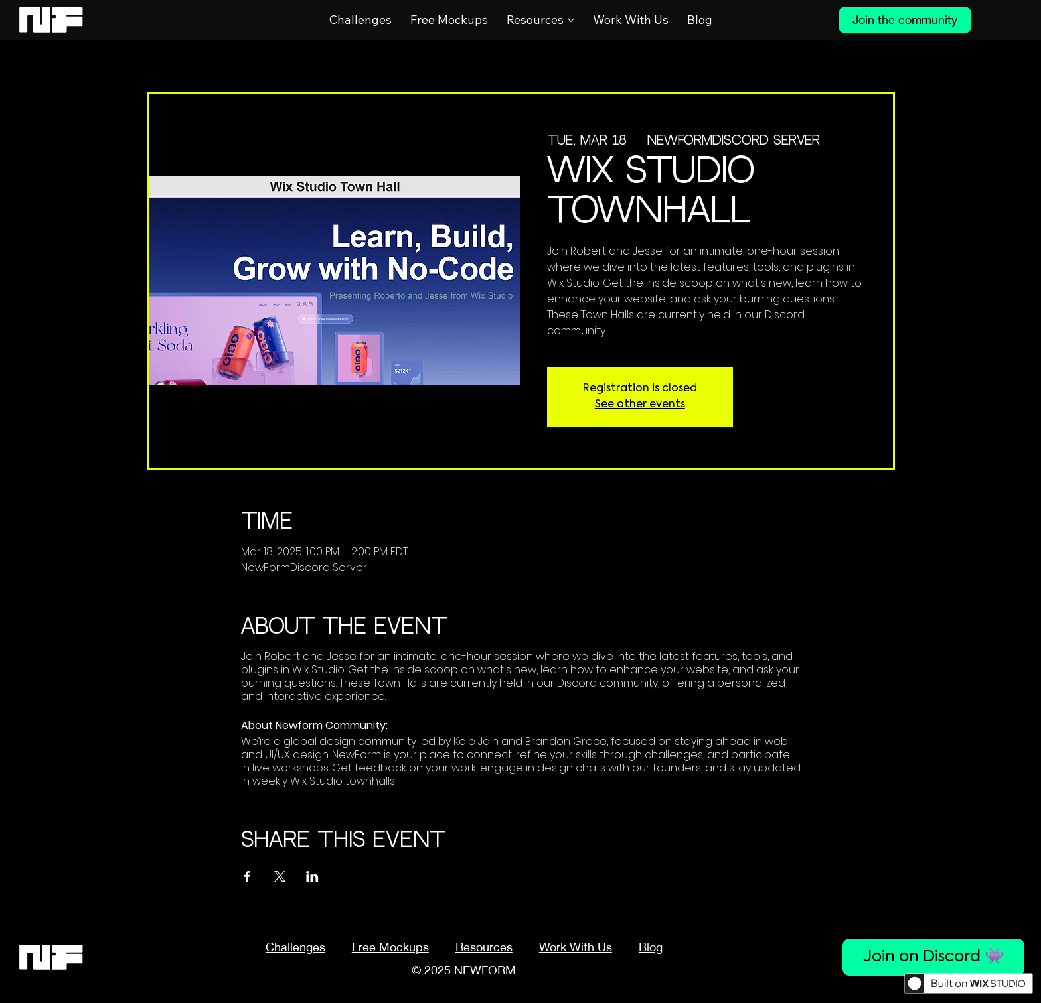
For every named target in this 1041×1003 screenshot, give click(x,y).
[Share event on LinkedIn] (312, 876)
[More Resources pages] (571, 20)
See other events (640, 404)
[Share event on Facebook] (247, 876)
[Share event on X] (280, 876)
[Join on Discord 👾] (933, 957)
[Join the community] (905, 20)
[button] (484, 947)
